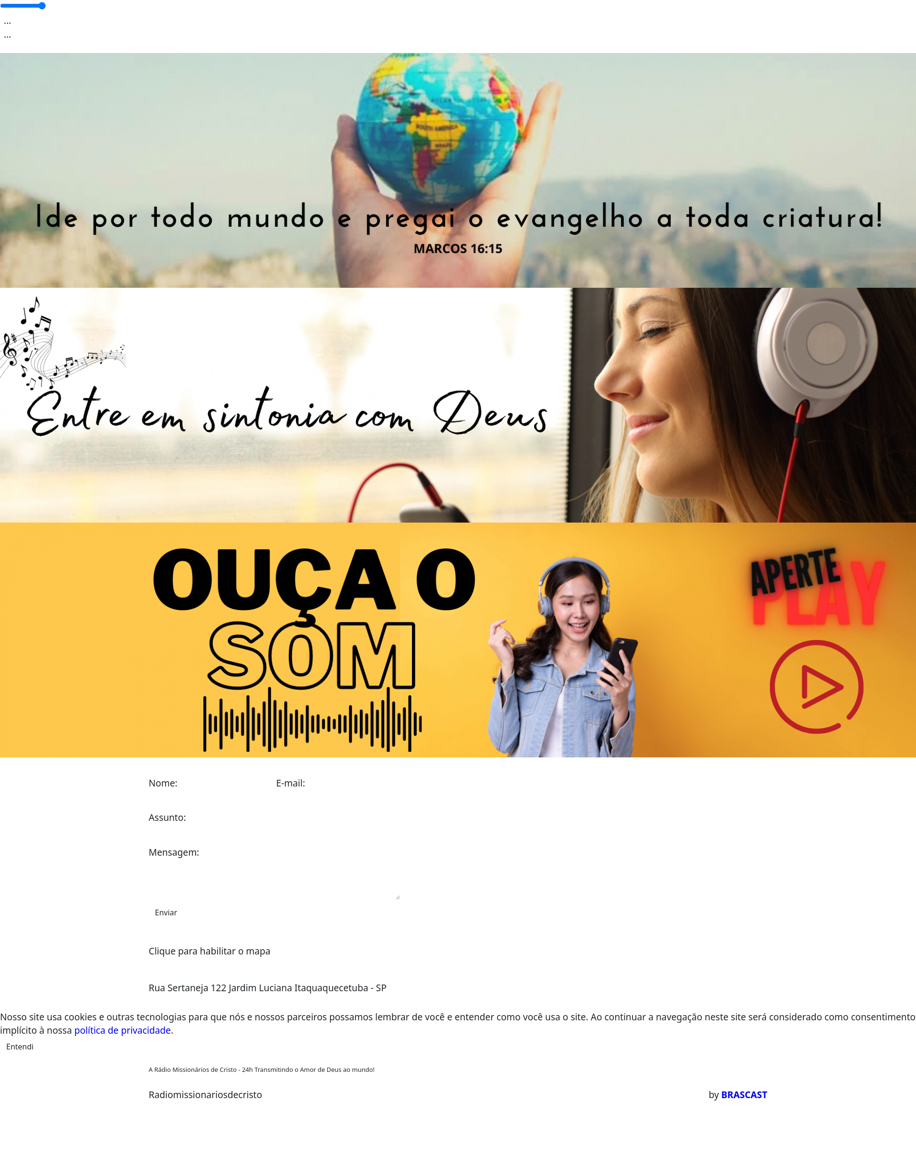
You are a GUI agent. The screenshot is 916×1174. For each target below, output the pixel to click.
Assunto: (167, 817)
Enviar (166, 912)
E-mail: (290, 782)
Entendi (19, 1046)
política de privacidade (122, 1030)
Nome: (163, 782)
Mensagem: (174, 852)
